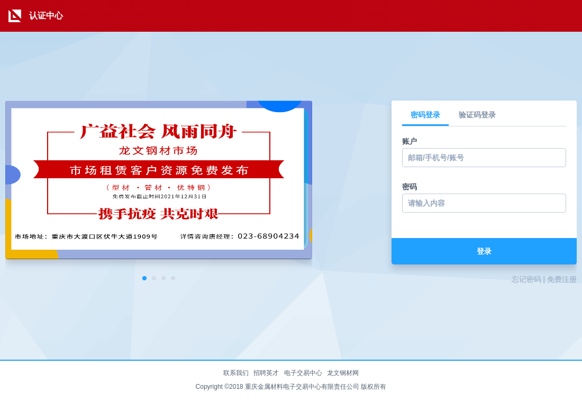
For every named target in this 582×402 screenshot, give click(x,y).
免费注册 (562, 279)
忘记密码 (526, 279)
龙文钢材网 (343, 373)
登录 (484, 251)
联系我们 (236, 373)
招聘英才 (266, 373)
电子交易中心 (303, 373)
